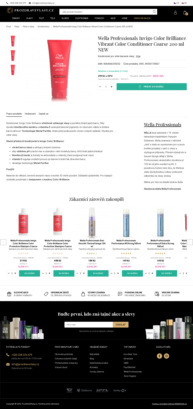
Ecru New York (130, 354)
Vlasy (16, 26)
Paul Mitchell (129, 367)
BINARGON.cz (181, 404)
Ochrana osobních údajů (66, 358)
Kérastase (128, 358)
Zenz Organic (130, 376)
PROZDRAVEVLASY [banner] (30, 10)
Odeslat (121, 324)
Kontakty (94, 367)
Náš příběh (94, 354)
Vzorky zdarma (97, 372)
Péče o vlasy (28, 26)
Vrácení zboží (61, 367)
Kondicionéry (43, 26)
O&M (126, 363)
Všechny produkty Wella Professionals (162, 189)
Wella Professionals (162, 124)
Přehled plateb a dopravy (66, 363)
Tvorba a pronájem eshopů (163, 404)
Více (138, 56)
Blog (92, 358)
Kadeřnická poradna (99, 363)
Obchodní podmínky (64, 354)
